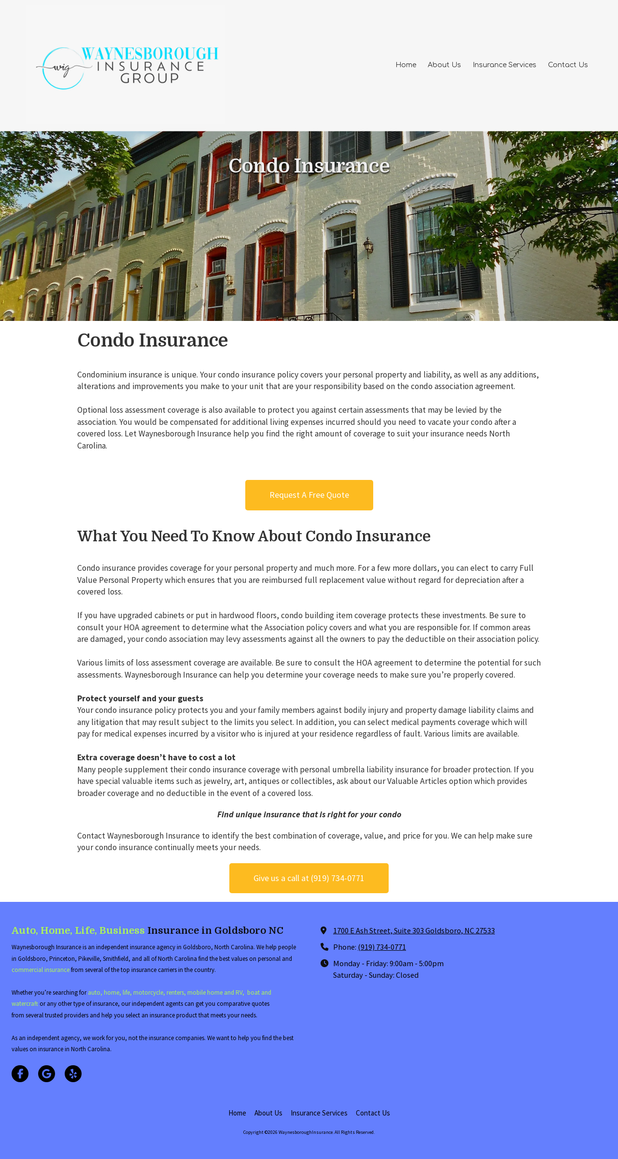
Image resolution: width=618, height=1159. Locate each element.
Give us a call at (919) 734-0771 (309, 878)
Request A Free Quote (309, 494)
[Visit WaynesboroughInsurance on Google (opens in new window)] (46, 1073)
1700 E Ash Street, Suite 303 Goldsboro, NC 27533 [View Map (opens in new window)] (414, 930)
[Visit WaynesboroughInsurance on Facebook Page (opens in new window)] (20, 1073)
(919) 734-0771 (382, 947)
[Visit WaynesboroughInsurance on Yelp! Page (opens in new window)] (73, 1073)
